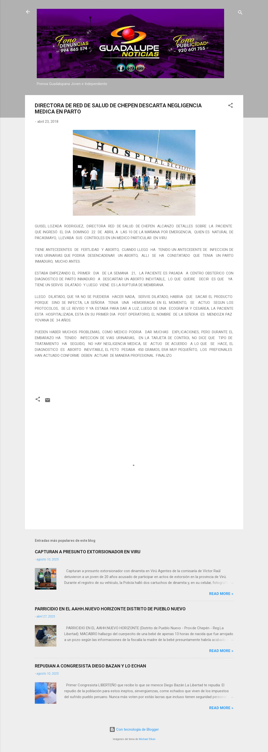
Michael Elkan (147, 739)
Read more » (221, 594)
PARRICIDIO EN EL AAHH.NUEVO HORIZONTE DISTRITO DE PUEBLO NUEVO (110, 608)
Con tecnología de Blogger (134, 729)
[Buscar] (240, 13)
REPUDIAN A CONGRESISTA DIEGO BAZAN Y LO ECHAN (90, 665)
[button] (230, 106)
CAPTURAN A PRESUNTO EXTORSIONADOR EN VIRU (87, 551)
